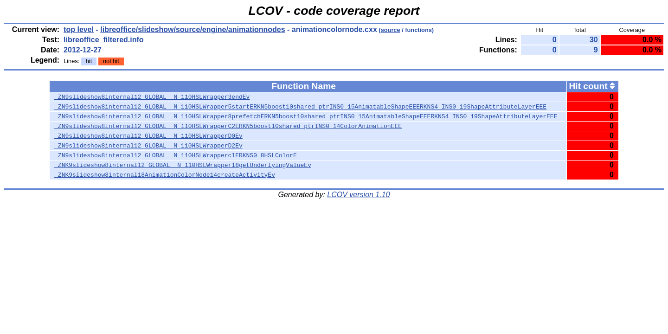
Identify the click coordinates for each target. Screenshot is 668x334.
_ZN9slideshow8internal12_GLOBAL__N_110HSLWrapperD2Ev (148, 145)
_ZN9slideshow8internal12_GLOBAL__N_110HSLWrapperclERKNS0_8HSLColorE (175, 155)
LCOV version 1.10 (358, 195)
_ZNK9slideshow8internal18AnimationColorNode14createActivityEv (164, 175)
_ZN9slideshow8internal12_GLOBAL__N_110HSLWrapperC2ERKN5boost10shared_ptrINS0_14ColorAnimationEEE (228, 126)
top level (79, 29)
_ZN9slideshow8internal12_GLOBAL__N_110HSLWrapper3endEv (152, 97)
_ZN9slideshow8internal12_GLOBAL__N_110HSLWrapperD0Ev (148, 136)
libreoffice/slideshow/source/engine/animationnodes (192, 29)
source (390, 29)
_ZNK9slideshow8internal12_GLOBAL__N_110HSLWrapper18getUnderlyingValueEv (182, 165)
